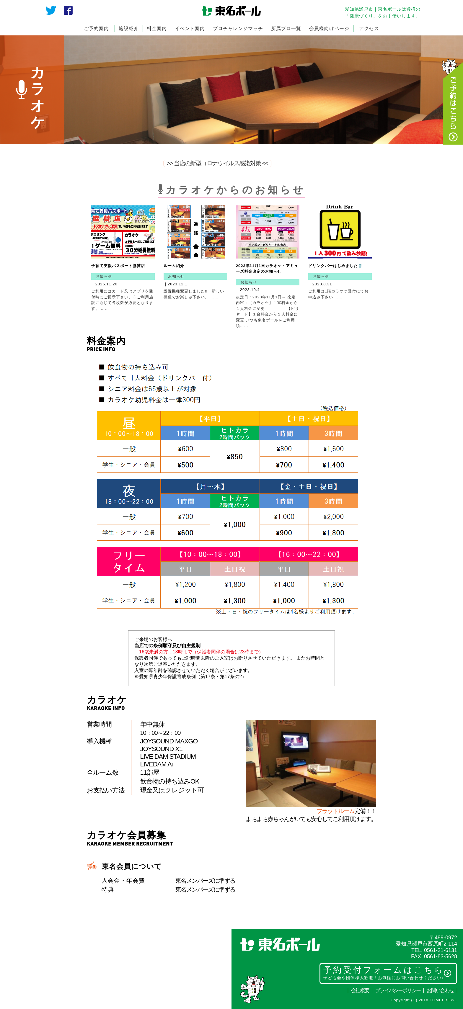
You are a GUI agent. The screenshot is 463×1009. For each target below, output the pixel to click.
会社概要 (360, 990)
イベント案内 (190, 28)
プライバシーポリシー (397, 990)
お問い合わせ (440, 990)
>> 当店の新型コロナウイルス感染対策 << (217, 163)
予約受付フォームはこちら (387, 972)
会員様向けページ (329, 28)
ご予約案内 (96, 28)
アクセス (369, 28)
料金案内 (157, 28)
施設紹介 (129, 28)
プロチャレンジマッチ (238, 28)
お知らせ (104, 276)
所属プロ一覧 (286, 28)
